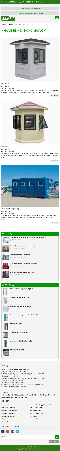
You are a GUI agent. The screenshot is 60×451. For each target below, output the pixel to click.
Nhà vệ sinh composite (37, 419)
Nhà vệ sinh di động (36, 408)
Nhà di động (33, 416)
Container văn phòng (7, 416)
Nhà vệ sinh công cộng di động (20, 297)
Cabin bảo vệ (5, 405)
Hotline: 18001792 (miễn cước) (30, 8)
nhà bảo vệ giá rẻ (19, 395)
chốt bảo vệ (29, 395)
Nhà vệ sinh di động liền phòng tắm (21, 289)
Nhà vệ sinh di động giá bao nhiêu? (40, 405)
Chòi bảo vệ (5, 83)
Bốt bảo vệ (5, 146)
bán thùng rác (22, 397)
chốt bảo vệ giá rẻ (7, 395)
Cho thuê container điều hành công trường (23, 263)
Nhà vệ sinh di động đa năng (19, 332)
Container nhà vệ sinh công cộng (20, 306)
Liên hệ (36, 447)
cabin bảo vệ (51, 395)
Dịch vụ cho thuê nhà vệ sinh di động (22, 272)
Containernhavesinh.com (36, 449)
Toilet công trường (16, 323)
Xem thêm (54, 95)
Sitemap (23, 447)
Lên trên (54, 441)
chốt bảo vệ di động (40, 395)
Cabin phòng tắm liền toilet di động (21, 341)
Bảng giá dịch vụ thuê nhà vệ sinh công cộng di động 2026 (28, 237)
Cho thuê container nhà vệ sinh (20, 254)
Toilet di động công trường (10, 209)
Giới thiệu (30, 447)
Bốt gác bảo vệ (5, 419)
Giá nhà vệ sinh (6, 422)
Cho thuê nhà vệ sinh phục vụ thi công (22, 246)
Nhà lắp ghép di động (17, 350)
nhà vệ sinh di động (10, 397)
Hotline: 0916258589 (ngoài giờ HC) (30, 13)
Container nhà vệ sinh (8, 413)
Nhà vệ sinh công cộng (36, 413)
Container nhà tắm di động (9, 410)
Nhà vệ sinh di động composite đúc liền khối (24, 315)
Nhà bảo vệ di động (36, 410)
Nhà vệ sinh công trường (8, 408)
